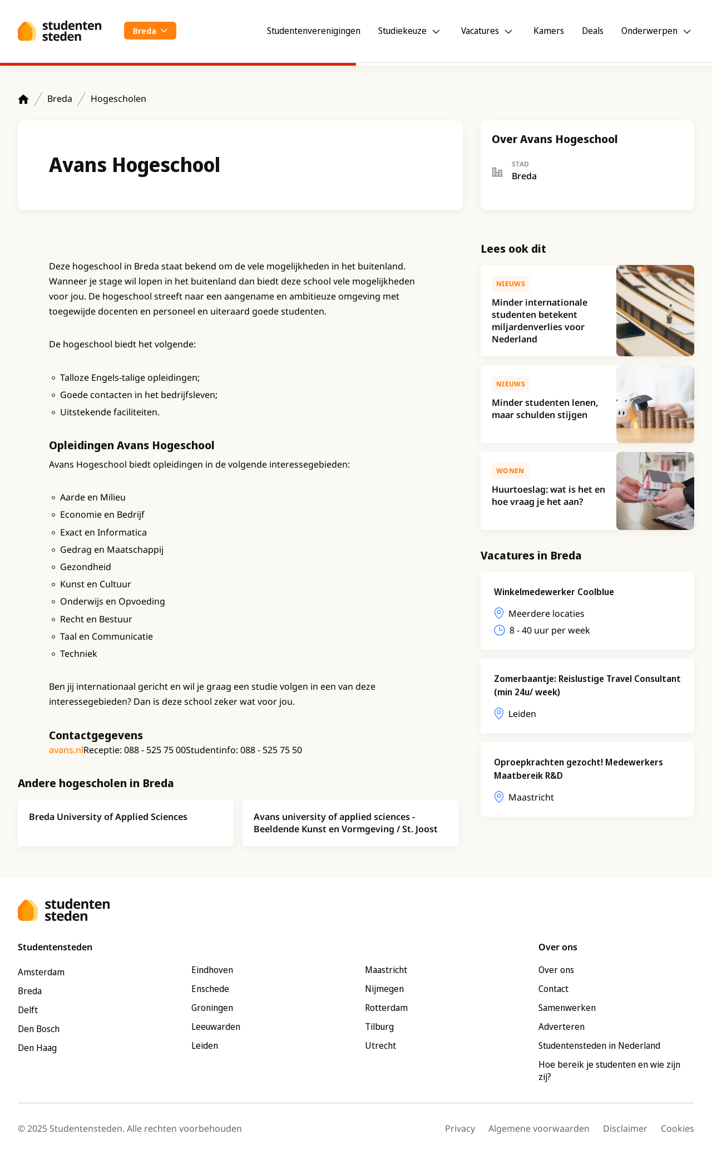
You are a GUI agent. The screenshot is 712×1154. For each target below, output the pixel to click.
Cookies (677, 1128)
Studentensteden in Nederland (599, 1045)
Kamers (548, 30)
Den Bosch (39, 1029)
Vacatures (480, 30)
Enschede (210, 989)
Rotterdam (386, 1007)
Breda (59, 98)
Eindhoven (212, 970)
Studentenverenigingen (313, 30)
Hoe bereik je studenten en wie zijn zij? (609, 1070)
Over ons (556, 970)
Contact (553, 989)
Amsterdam (41, 972)
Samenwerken (567, 1007)
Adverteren (561, 1026)
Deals (593, 30)
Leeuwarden (215, 1026)
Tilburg (379, 1026)
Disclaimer (625, 1128)
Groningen (212, 1007)
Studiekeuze (402, 30)
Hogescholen (118, 98)
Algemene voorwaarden (539, 1128)
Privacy (460, 1128)
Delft (28, 1010)
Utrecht (380, 1045)
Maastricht (386, 970)
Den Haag (37, 1048)
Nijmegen (384, 989)
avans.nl (66, 750)
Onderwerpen (649, 30)
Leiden (204, 1045)
